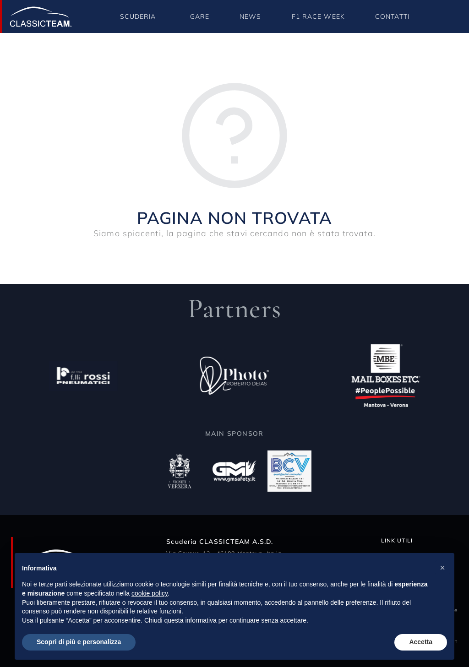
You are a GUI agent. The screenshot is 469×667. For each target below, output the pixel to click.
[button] (442, 567)
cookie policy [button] (149, 593)
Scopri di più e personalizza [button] (79, 641)
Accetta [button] (420, 641)
